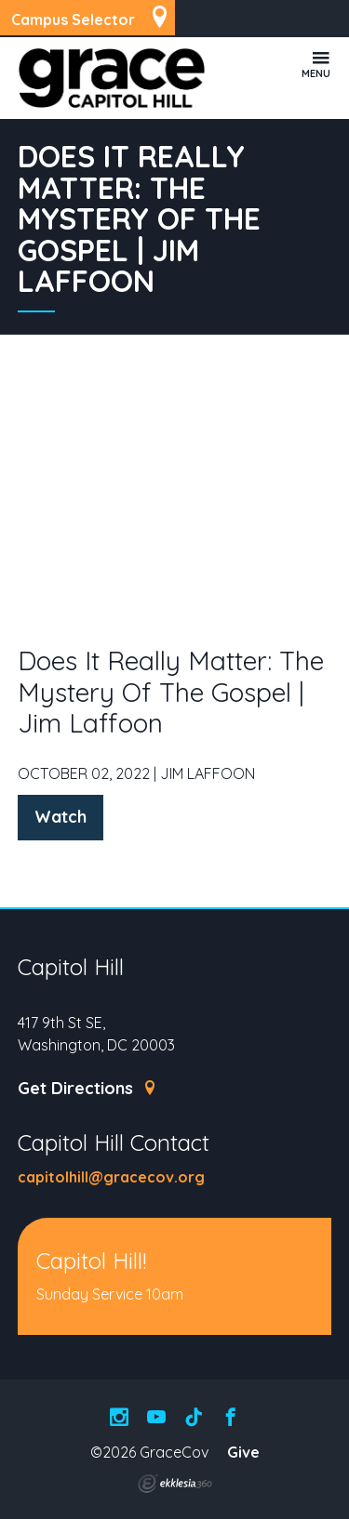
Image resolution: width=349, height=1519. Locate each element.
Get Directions (88, 1088)
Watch (60, 816)
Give (243, 1452)
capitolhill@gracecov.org (111, 1177)
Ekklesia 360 (175, 1483)
